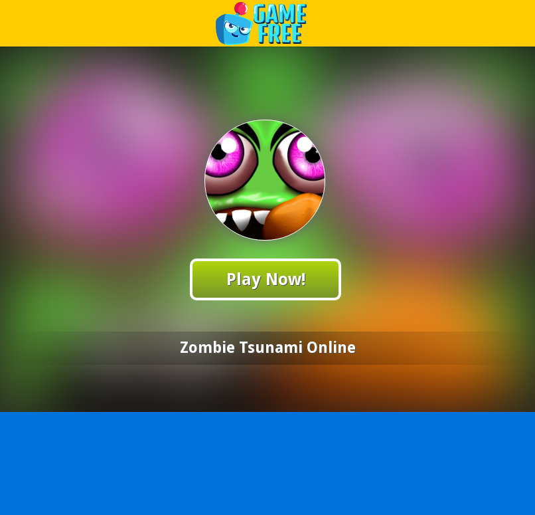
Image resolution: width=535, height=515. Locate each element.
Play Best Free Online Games (268, 23)
